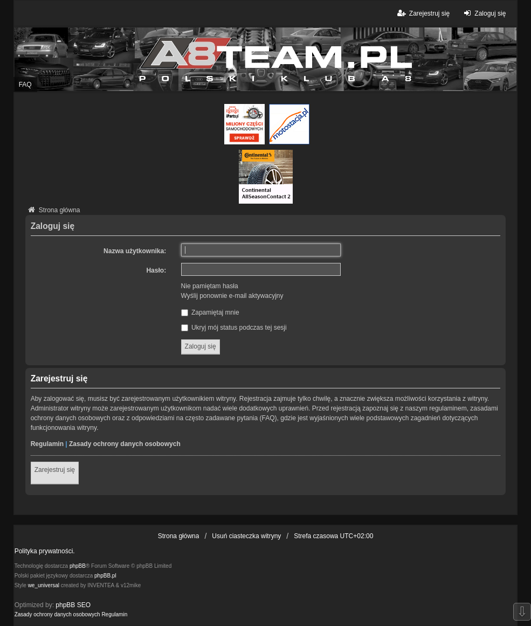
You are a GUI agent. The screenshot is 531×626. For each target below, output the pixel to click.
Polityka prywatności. (45, 551)
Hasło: (156, 270)
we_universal (43, 585)
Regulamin (47, 444)
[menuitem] (57, 615)
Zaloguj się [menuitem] (483, 13)
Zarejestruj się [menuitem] (423, 13)
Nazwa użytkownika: (135, 251)
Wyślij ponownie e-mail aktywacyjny (232, 296)
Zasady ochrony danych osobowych (125, 444)
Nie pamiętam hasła (209, 286)
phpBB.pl (105, 576)
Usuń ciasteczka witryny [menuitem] (246, 536)
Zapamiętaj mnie (210, 312)
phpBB (78, 566)
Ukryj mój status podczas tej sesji (234, 327)
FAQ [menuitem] (25, 84)
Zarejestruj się (55, 470)
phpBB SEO (73, 605)
